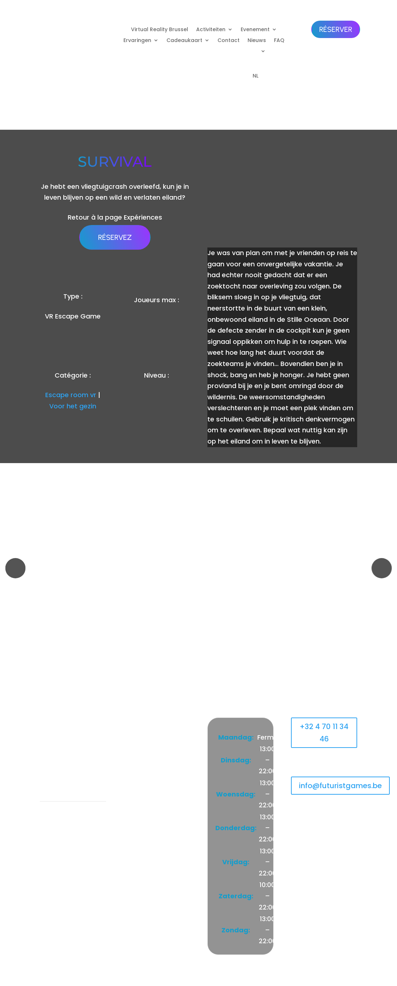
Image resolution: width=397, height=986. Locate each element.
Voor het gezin (72, 406)
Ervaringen (137, 41)
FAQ (279, 41)
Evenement (255, 30)
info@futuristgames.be (340, 786)
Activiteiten (210, 30)
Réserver (335, 29)
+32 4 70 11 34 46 (324, 732)
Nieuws (257, 41)
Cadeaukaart (184, 41)
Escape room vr (70, 394)
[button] (15, 568)
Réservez (115, 237)
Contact (228, 41)
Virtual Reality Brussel (159, 30)
